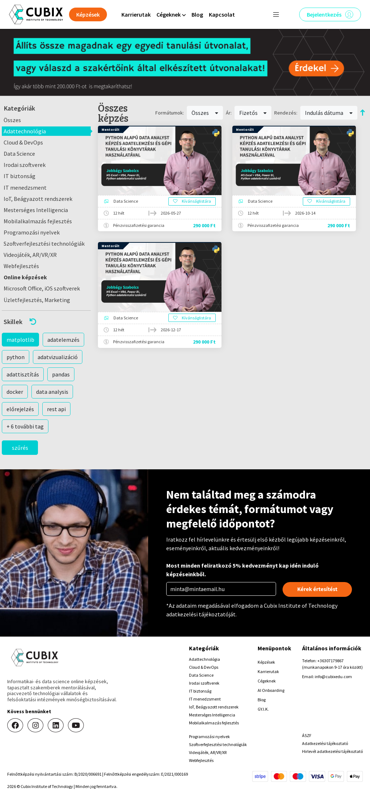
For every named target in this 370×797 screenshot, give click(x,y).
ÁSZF (306, 735)
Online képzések (25, 277)
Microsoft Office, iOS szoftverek (42, 288)
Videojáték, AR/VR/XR (30, 254)
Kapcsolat (222, 14)
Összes (12, 120)
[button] (46, 321)
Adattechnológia (25, 131)
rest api (56, 409)
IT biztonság (19, 176)
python (16, 357)
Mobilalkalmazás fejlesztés (38, 221)
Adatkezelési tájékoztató (325, 743)
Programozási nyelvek (32, 232)
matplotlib (20, 339)
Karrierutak (136, 14)
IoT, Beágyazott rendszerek (38, 198)
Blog (197, 14)
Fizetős (253, 112)
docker (15, 391)
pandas (61, 374)
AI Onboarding (271, 690)
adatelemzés (63, 339)
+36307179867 (330, 660)
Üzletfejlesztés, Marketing (37, 299)
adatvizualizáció (58, 357)
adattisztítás (23, 374)
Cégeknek (267, 681)
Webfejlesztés (21, 266)
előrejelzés (20, 409)
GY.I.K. (263, 709)
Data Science (19, 153)
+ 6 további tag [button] (25, 426)
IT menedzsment (25, 187)
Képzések (266, 662)
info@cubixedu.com (333, 676)
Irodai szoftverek (25, 164)
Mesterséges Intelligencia (36, 210)
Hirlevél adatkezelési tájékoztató (332, 751)
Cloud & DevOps (23, 142)
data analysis (52, 391)
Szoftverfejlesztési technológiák (44, 243)
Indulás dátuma (329, 112)
